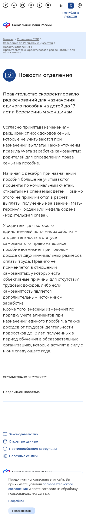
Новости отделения (16, 47)
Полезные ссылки (23, 455)
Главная (8, 39)
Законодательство (23, 434)
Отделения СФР (28, 39)
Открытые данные (23, 441)
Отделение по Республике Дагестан (28, 43)
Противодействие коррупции (33, 448)
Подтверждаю (22, 510)
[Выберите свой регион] (80, 6)
